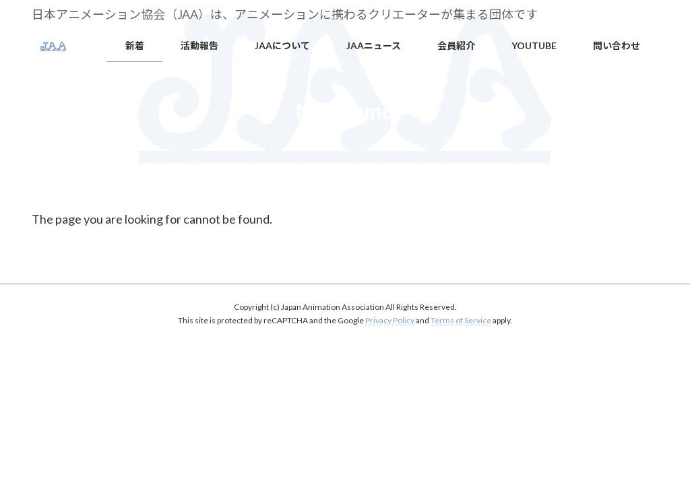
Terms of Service (461, 320)
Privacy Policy (389, 320)
